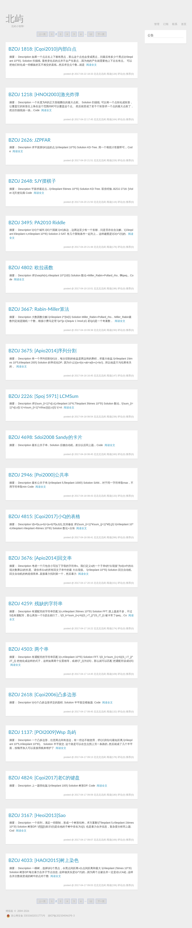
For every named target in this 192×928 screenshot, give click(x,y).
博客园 (9, 911)
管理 (156, 24)
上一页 (42, 34)
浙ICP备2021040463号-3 (61, 915)
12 (90, 34)
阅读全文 (91, 64)
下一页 (101, 34)
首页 (183, 24)
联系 (174, 24)
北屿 (15, 19)
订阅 (165, 24)
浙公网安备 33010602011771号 (26, 915)
